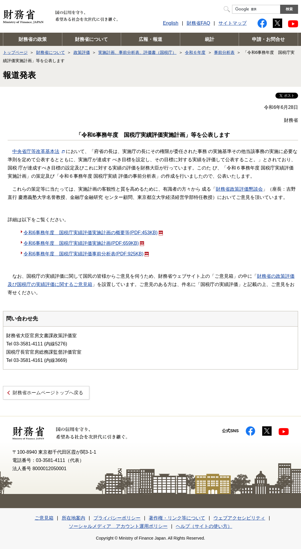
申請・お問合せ (268, 39)
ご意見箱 (44, 517)
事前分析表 (224, 52)
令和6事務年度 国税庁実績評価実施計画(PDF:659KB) (84, 243)
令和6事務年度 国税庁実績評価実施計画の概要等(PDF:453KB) (93, 232)
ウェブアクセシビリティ (239, 517)
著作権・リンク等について (177, 517)
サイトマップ (232, 23)
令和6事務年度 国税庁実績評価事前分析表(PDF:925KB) (86, 253)
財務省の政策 (33, 39)
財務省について (91, 39)
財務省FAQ (198, 23)
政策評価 (81, 52)
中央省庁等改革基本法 (35, 151)
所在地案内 (73, 517)
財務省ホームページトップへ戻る (48, 392)
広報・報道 (150, 39)
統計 (209, 39)
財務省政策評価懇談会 (239, 189)
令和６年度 (195, 52)
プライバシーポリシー (117, 517)
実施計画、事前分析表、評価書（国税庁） (137, 52)
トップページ (15, 52)
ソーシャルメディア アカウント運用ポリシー (118, 526)
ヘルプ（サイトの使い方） (204, 526)
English (170, 23)
